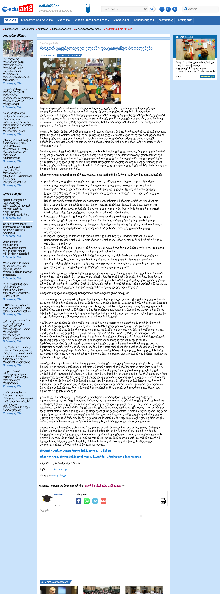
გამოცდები (166, 20)
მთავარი (11, 20)
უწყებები (42, 29)
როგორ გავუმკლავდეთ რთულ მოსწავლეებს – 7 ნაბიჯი (75, 450)
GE (145, 9)
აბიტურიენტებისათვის (88, 29)
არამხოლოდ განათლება (50, 11)
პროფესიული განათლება (91, 20)
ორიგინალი (59, 475)
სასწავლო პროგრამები (37, 20)
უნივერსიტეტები (61, 29)
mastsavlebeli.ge (59, 469)
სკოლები (63, 20)
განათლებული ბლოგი (118, 29)
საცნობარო (121, 20)
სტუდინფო (185, 20)
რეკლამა (44, 510)
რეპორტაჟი (10, 29)
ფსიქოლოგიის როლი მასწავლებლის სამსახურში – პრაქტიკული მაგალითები (90, 456)
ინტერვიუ (27, 29)
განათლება (49, 6)
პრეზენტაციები (144, 20)
